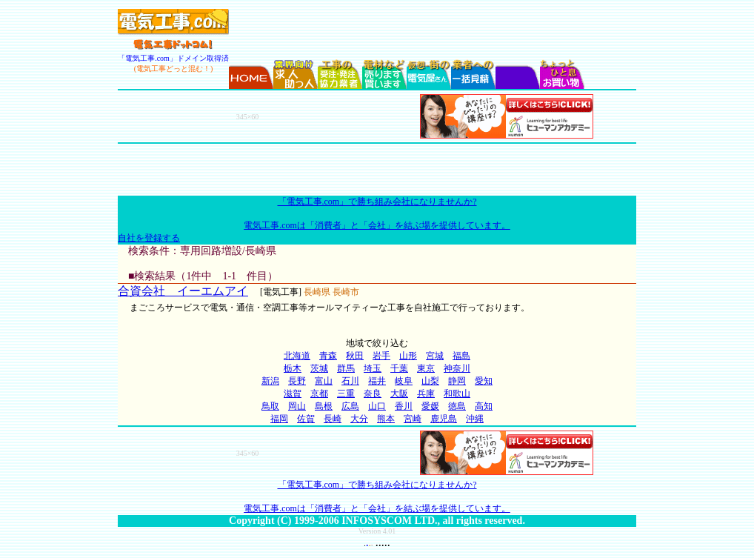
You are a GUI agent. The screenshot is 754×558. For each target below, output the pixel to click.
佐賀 (306, 418)
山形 (408, 356)
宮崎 (412, 418)
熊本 (386, 418)
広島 (350, 406)
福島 (461, 356)
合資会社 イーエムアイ (183, 291)
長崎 (332, 418)
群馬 (346, 368)
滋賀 (292, 393)
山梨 (430, 381)
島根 (324, 406)
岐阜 (404, 381)
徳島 (457, 406)
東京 (426, 368)
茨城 (319, 368)
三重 (346, 393)
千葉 (399, 368)
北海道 (297, 356)
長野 (297, 381)
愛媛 (430, 406)
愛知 (484, 381)
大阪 (399, 393)
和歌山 (457, 393)
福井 (377, 381)
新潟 (270, 381)
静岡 (457, 381)
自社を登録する (149, 238)
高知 (484, 406)
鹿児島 (443, 418)
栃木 (292, 368)
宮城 (435, 356)
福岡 (279, 418)
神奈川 (457, 368)
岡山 (297, 406)
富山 (324, 381)
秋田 (355, 356)
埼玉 (372, 368)
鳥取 (270, 406)
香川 (404, 406)
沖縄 (475, 418)
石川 (350, 381)
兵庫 (426, 393)
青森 (328, 356)
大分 (359, 418)
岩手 (381, 356)
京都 (319, 393)
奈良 (372, 393)
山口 (377, 406)
